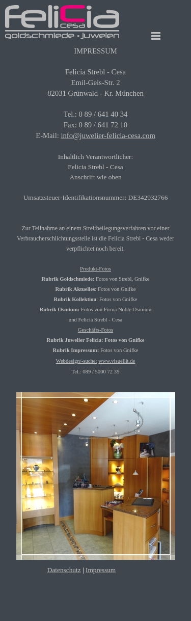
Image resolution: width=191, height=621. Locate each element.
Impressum (101, 570)
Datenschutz (64, 570)
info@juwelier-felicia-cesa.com (108, 135)
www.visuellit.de (116, 361)
